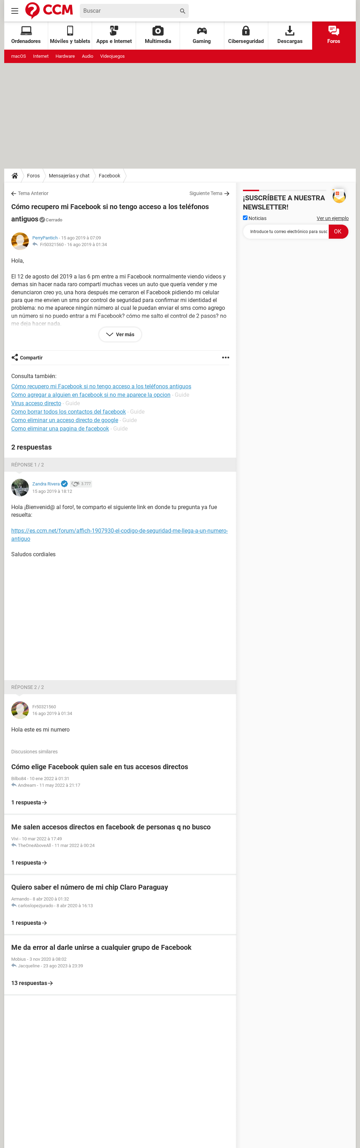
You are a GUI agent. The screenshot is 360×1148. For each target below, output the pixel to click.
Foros (333, 35)
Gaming (202, 35)
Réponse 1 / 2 (27, 465)
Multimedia (158, 35)
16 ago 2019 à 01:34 (87, 244)
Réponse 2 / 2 (27, 687)
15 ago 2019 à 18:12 (52, 491)
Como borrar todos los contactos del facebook (68, 411)
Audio (87, 56)
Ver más (124, 334)
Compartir (31, 357)
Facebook (109, 175)
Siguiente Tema (206, 193)
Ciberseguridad (246, 35)
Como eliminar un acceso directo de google (64, 420)
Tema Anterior (33, 193)
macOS (18, 56)
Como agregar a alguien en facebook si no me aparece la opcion (91, 394)
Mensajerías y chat (69, 175)
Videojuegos (112, 56)
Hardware (65, 56)
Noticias (254, 218)
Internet (41, 56)
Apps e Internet (114, 35)
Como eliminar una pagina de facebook (60, 428)
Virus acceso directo (36, 403)
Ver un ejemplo (333, 218)
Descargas (290, 35)
